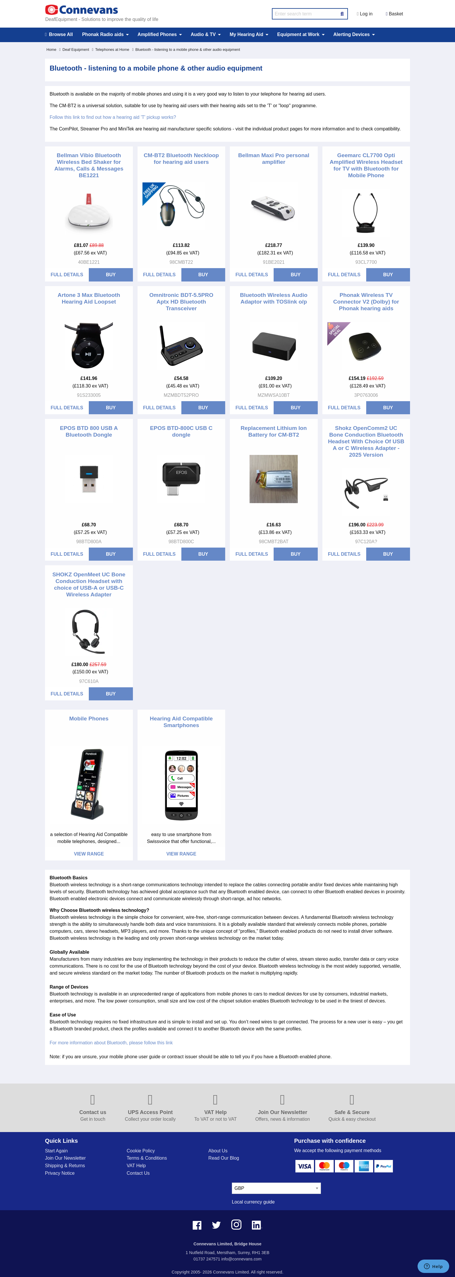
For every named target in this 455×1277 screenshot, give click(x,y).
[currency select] (276, 1188)
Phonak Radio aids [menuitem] (103, 34)
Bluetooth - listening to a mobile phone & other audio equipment (186, 49)
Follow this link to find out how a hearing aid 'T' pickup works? (113, 117)
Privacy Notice (60, 1173)
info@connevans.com (241, 1259)
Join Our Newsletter (65, 1158)
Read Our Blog (223, 1158)
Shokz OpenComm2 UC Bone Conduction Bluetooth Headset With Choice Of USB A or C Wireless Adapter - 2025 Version (366, 441)
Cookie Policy (141, 1150)
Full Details (66, 274)
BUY (111, 274)
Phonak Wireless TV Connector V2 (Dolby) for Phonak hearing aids (366, 301)
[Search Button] (342, 13)
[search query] (310, 13)
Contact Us (138, 1173)
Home (51, 49)
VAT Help (136, 1165)
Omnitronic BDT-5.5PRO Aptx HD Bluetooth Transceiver (181, 301)
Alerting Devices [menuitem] (351, 34)
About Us (218, 1150)
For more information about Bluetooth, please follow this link (111, 1042)
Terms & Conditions (147, 1158)
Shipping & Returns (65, 1165)
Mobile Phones (89, 718)
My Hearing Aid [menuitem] (246, 34)
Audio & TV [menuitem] (203, 34)
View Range (89, 853)
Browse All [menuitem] (59, 34)
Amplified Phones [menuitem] (157, 34)
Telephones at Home (110, 49)
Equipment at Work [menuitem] (298, 34)
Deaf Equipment (74, 49)
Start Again (56, 1150)
